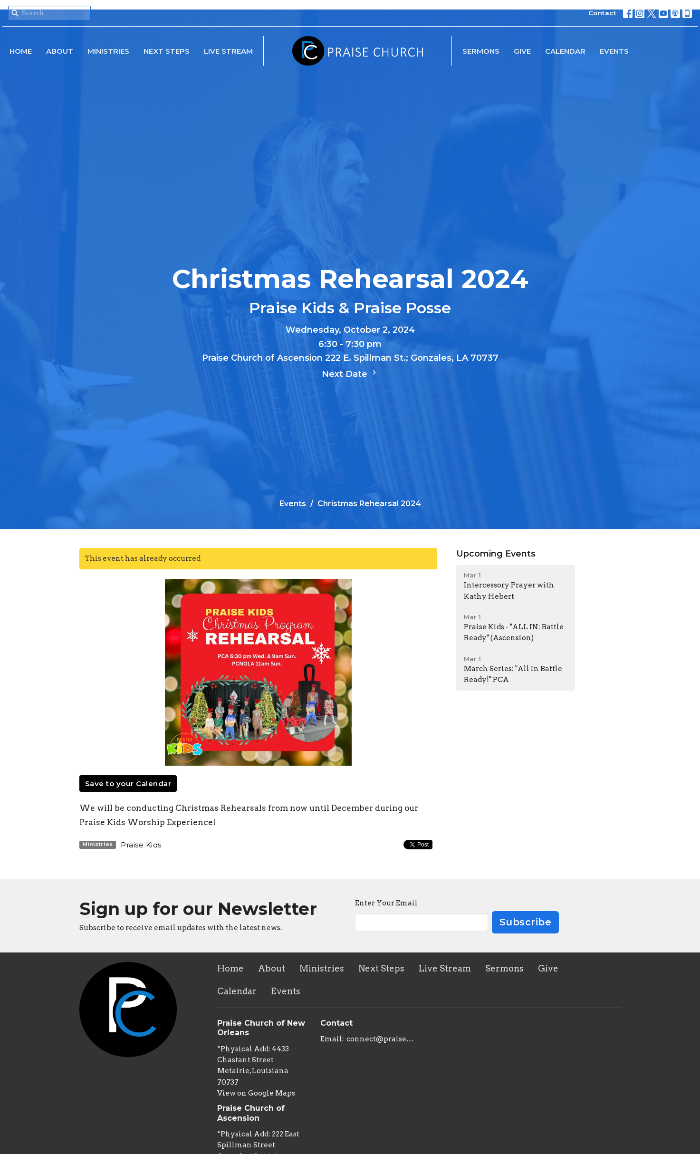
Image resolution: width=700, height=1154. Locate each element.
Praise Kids (141, 844)
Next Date (350, 373)
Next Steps (167, 51)
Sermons (480, 51)
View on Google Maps (256, 1093)
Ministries (108, 51)
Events (614, 51)
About (59, 51)
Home (21, 51)
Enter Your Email (386, 903)
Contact (602, 13)
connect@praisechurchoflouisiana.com (380, 1039)
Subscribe (525, 922)
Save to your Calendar (128, 783)
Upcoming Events (496, 553)
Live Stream (228, 51)
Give (522, 51)
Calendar (565, 51)
